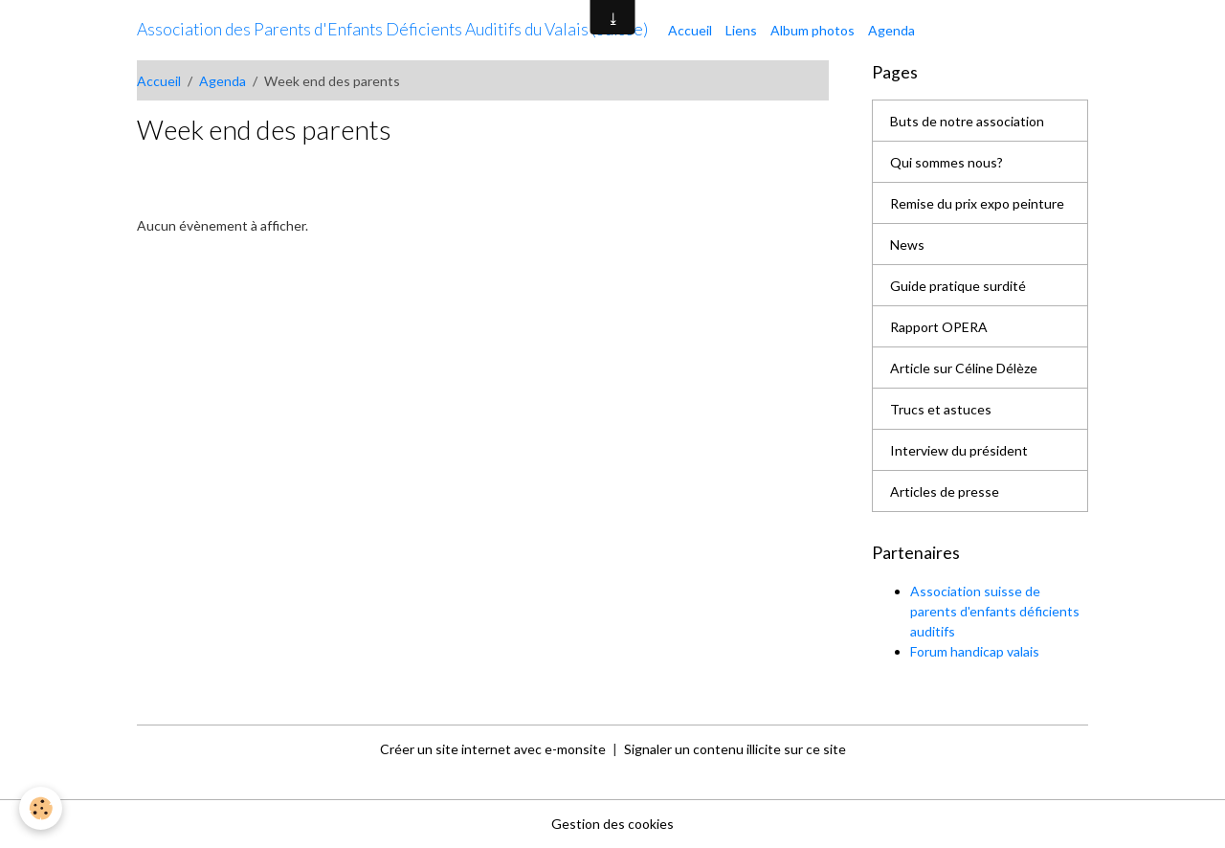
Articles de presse (944, 491)
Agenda (891, 30)
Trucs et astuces (940, 409)
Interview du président (959, 450)
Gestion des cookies (612, 823)
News (907, 244)
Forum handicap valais (974, 651)
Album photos (812, 30)
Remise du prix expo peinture (977, 203)
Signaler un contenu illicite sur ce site (735, 749)
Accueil (690, 30)
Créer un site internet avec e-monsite (493, 749)
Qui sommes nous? (946, 162)
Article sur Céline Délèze (963, 368)
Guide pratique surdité (958, 286)
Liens (741, 30)
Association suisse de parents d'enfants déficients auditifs (995, 611)
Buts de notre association (967, 121)
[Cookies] (40, 808)
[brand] (392, 29)
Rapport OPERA (939, 327)
